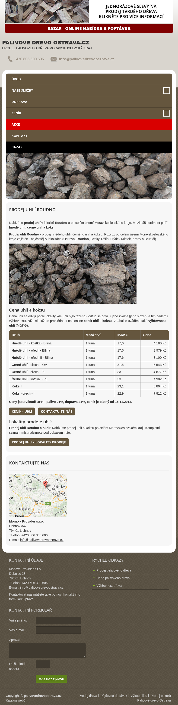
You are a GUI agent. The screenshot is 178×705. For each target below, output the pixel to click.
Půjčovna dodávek (114, 696)
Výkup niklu (138, 696)
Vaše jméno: (18, 620)
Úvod (16, 79)
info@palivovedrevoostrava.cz (86, 59)
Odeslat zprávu (51, 679)
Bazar (17, 147)
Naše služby (22, 90)
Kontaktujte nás (56, 411)
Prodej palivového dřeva (113, 570)
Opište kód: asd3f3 (17, 666)
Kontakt (20, 135)
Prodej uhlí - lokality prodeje (39, 442)
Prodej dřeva (88, 696)
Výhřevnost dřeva (109, 586)
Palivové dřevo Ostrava (154, 700)
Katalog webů (15, 700)
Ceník (16, 113)
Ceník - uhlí (22, 411)
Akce (16, 124)
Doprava (19, 101)
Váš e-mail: (17, 630)
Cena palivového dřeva (113, 578)
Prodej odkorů (161, 696)
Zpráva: (14, 640)
